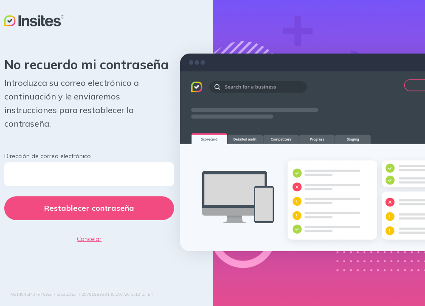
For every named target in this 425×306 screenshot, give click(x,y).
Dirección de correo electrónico (47, 156)
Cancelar (89, 239)
